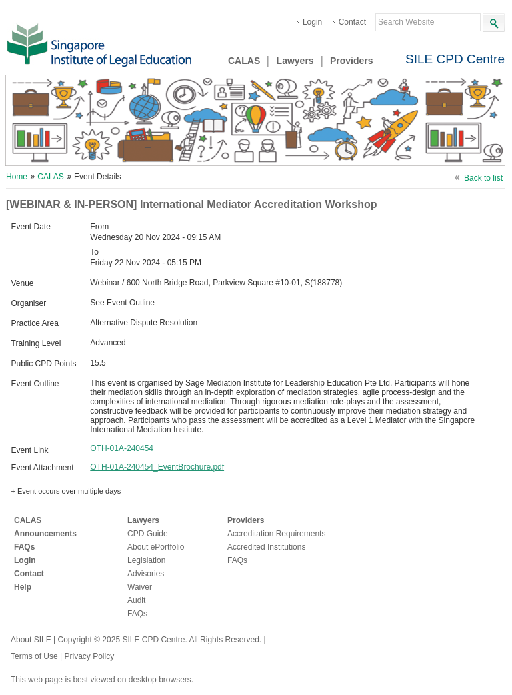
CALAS (244, 60)
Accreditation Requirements (276, 533)
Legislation (146, 560)
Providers (351, 60)
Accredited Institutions (266, 547)
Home (16, 176)
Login (312, 22)
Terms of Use (35, 656)
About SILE (31, 639)
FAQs (24, 547)
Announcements (45, 533)
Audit (136, 600)
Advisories (145, 573)
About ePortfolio (155, 547)
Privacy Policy (89, 656)
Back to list (483, 178)
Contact (352, 22)
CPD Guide (147, 533)
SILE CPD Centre (455, 59)
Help (22, 587)
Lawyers (295, 60)
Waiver (139, 587)
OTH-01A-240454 (121, 448)
